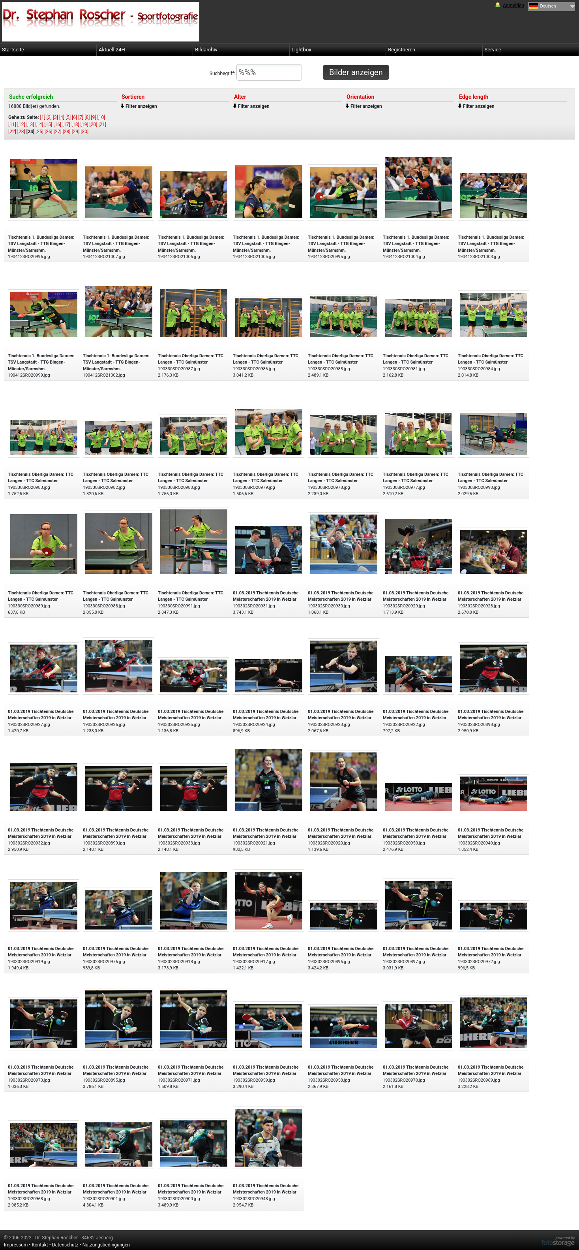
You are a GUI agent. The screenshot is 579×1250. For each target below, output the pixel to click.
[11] (12, 124)
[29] (75, 131)
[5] (68, 117)
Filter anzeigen (141, 106)
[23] (21, 131)
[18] (75, 124)
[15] (48, 124)
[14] (39, 124)
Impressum (16, 1245)
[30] (84, 131)
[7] (80, 117)
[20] (93, 124)
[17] (66, 124)
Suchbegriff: (256, 72)
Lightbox (301, 50)
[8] (87, 117)
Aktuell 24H (112, 50)
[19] (84, 124)
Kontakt (40, 1245)
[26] (48, 131)
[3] (55, 117)
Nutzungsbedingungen (106, 1245)
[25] (39, 131)
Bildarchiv (206, 50)
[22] (12, 131)
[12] (21, 124)
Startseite (13, 50)
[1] (42, 117)
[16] (57, 124)
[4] (61, 117)
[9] (93, 117)
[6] (74, 117)
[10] (101, 117)
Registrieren (401, 50)
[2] (49, 117)
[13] (30, 124)
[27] (58, 131)
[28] (67, 131)
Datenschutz (65, 1245)
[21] (102, 124)
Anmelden (513, 5)
